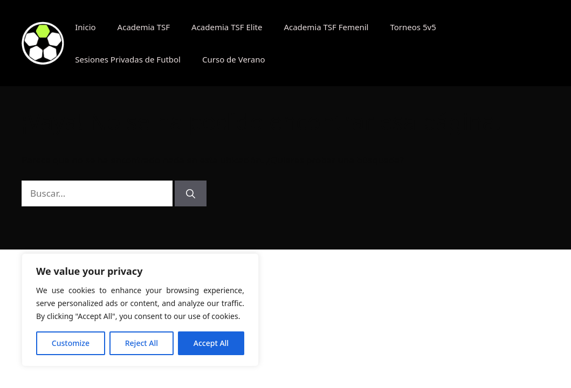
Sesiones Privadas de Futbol (128, 59)
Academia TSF (144, 27)
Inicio (85, 27)
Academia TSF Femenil (326, 27)
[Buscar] (191, 193)
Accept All (211, 343)
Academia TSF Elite (226, 27)
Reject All (141, 343)
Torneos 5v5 (413, 27)
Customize (71, 343)
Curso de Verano (233, 59)
